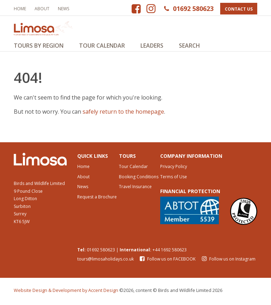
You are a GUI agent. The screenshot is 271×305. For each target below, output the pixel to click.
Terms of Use (173, 179)
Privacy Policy (173, 169)
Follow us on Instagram (227, 261)
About (42, 9)
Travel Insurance (135, 189)
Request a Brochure (97, 199)
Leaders (151, 45)
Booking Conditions (138, 179)
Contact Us (239, 9)
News (63, 9)
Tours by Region (39, 45)
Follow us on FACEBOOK (167, 261)
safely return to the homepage (123, 113)
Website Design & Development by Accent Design (66, 292)
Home (20, 9)
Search (189, 45)
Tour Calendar (102, 45)
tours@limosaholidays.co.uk (105, 261)
